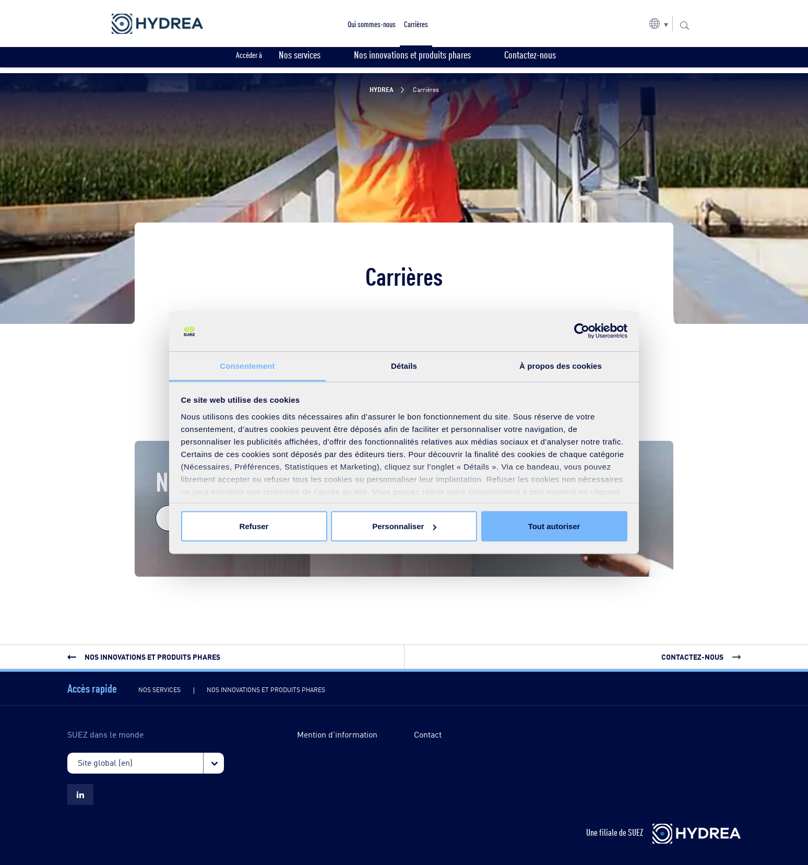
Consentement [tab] (247, 365)
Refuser (254, 526)
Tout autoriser (554, 526)
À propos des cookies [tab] (560, 365)
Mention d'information (337, 734)
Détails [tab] (404, 365)
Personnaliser (404, 526)
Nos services (159, 689)
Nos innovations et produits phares (266, 689)
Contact (428, 734)
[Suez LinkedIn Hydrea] (80, 794)
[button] (658, 23)
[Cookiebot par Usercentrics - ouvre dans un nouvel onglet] (581, 331)
